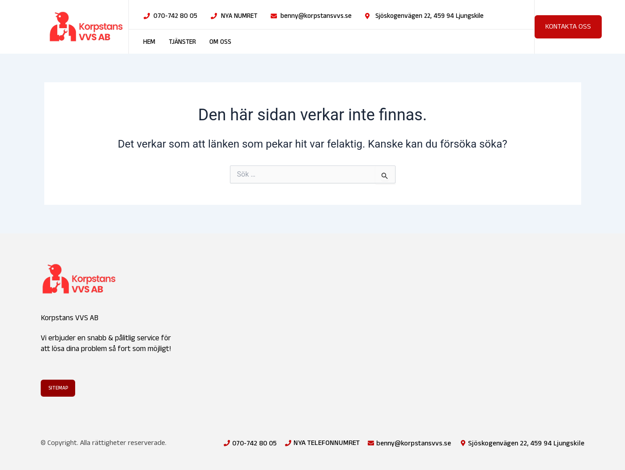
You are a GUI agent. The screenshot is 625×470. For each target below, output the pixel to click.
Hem (149, 42)
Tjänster (182, 42)
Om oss (220, 42)
